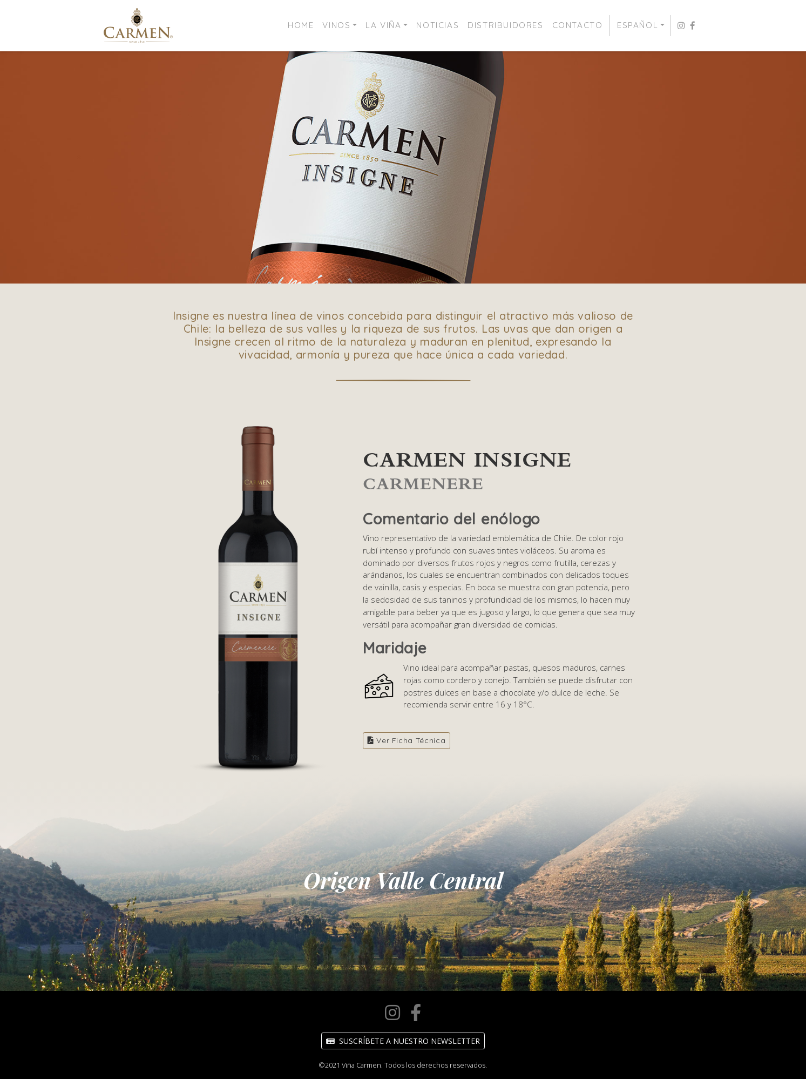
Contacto (577, 25)
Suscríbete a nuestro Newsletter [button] (403, 1041)
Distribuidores (505, 25)
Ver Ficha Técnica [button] (406, 740)
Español (637, 25)
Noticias (437, 25)
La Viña (383, 25)
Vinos (336, 25)
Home (301, 25)
